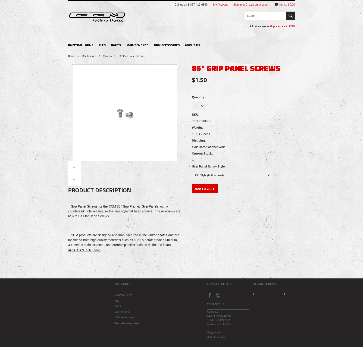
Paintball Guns (80, 45)
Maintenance (137, 45)
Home (71, 56)
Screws (107, 56)
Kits (102, 45)
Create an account (257, 4)
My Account (220, 4)
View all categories (126, 323)
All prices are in (282, 26)
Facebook (210, 295)
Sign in (237, 4)
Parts (116, 45)
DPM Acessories (167, 45)
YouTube (217, 295)
